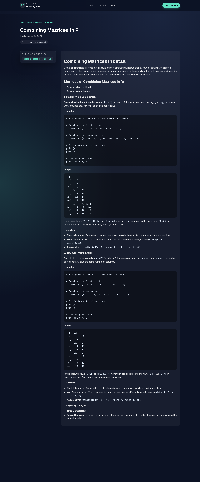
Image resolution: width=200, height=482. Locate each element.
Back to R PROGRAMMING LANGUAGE (37, 22)
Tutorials (102, 5)
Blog (112, 5)
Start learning (171, 5)
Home (90, 5)
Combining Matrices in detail (37, 59)
